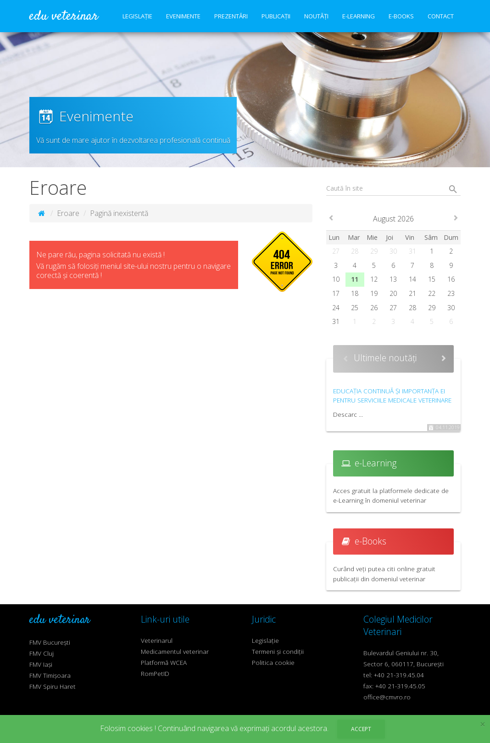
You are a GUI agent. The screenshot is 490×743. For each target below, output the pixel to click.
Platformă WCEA (164, 662)
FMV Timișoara (50, 675)
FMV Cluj (41, 653)
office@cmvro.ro (387, 696)
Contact (441, 16)
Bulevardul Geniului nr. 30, (401, 652)
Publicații (276, 16)
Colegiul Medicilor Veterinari (398, 625)
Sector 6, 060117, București (403, 663)
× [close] (482, 724)
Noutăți (316, 16)
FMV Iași (40, 664)
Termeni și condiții (278, 651)
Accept (361, 729)
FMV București (49, 642)
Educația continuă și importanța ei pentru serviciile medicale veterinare (392, 395)
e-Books (401, 16)
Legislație (137, 16)
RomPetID (155, 673)
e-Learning (358, 16)
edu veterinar (63, 16)
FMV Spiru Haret (52, 686)
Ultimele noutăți (385, 358)
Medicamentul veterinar (175, 651)
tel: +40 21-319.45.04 (393, 674)
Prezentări (231, 16)
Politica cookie (273, 662)
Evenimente (183, 16)
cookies (140, 728)
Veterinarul (157, 640)
